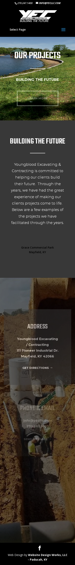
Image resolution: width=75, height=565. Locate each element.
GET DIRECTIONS (35, 368)
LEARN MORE (38, 98)
